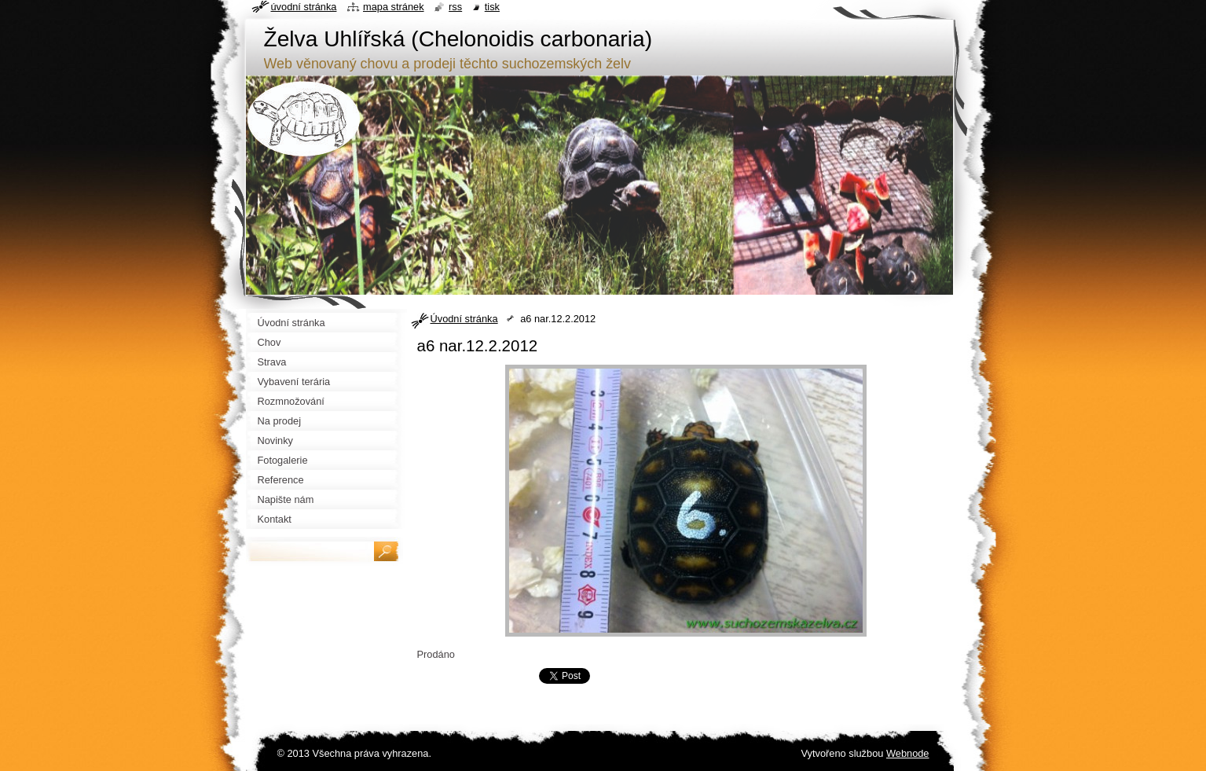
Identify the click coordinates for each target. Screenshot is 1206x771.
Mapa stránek (393, 7)
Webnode (907, 753)
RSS (455, 7)
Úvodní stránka (464, 319)
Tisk (492, 7)
